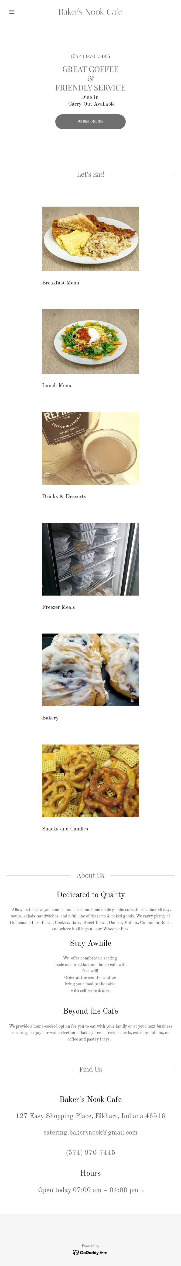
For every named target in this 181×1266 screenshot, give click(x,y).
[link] (90, 12)
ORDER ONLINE (90, 121)
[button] (19, 11)
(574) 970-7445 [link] (90, 57)
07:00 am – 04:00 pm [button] (105, 1190)
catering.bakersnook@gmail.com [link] (90, 1132)
